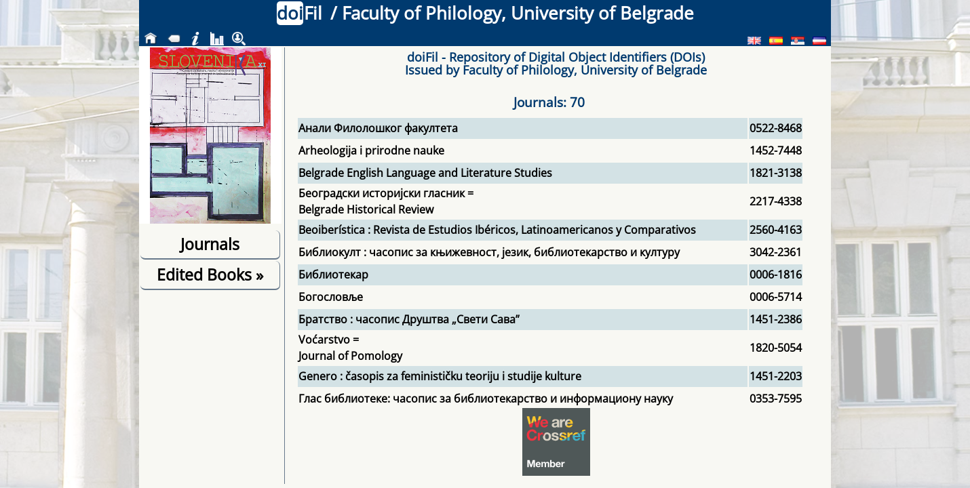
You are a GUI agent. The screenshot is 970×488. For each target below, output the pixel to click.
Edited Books (210, 274)
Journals (209, 244)
